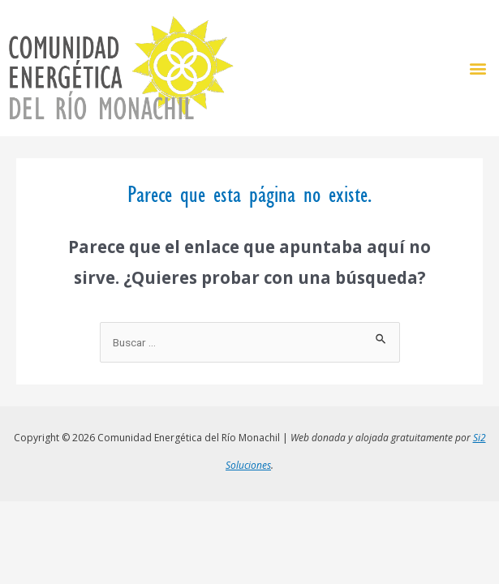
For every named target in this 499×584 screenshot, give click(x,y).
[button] (477, 67)
